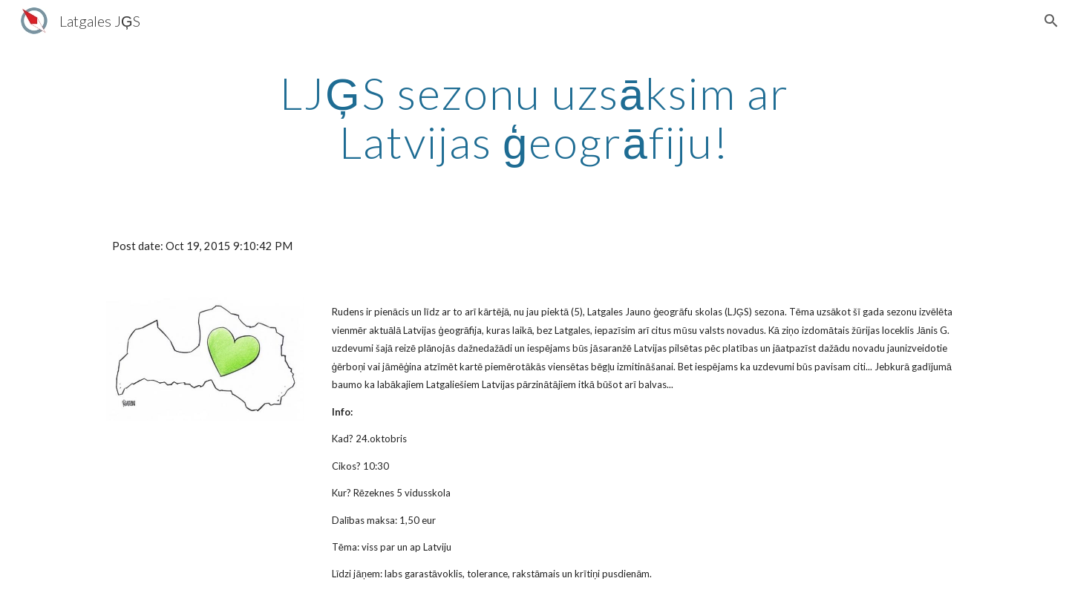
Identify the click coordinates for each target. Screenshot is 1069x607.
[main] (534, 117)
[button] (1051, 21)
